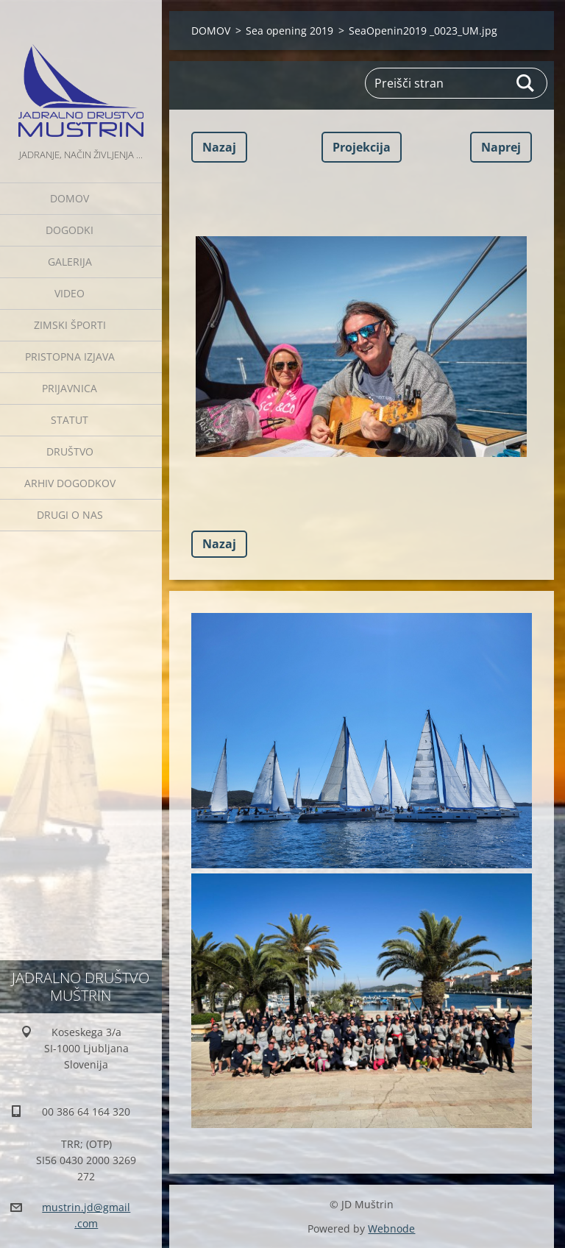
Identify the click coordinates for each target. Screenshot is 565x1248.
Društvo (69, 451)
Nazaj (219, 147)
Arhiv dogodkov (70, 483)
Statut (69, 420)
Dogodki (69, 230)
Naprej (501, 147)
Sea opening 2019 (289, 31)
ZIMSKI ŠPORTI (70, 325)
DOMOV (69, 198)
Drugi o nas (70, 515)
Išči (526, 83)
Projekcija (362, 147)
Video (69, 293)
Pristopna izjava (70, 357)
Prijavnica (69, 388)
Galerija (70, 262)
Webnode (391, 1228)
